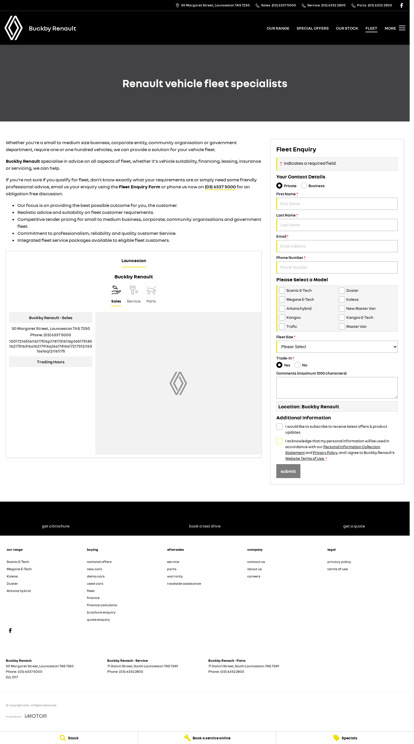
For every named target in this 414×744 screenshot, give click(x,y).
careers (253, 576)
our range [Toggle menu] (278, 28)
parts (171, 569)
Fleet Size (337, 344)
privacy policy (339, 561)
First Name (337, 201)
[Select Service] (134, 295)
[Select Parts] (151, 295)
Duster (12, 583)
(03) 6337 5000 (220, 186)
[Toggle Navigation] (395, 28)
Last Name (337, 222)
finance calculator (102, 605)
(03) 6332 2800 (131, 671)
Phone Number (337, 264)
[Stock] (69, 738)
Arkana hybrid (19, 591)
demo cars (96, 576)
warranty (175, 576)
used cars (95, 583)
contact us (256, 561)
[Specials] (345, 738)
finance (93, 597)
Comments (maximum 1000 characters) (337, 384)
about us (254, 569)
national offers (99, 561)
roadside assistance (184, 583)
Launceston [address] (133, 260)
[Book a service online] (207, 738)
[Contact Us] (212, 5)
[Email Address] (50, 346)
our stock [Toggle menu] (347, 28)
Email (337, 243)
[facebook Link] (401, 5)
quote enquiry (98, 619)
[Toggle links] (26, 716)
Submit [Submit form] (288, 471)
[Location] (116, 295)
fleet (371, 28)
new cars (94, 569)
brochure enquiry (101, 612)
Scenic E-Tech (18, 561)
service (173, 561)
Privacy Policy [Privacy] (325, 452)
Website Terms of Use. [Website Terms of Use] (305, 458)
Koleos (12, 576)
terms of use (337, 569)
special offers (313, 28)
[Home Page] (13, 27)
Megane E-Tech (19, 569)
